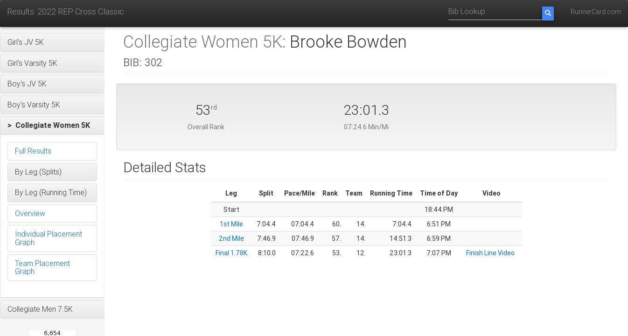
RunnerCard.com (596, 11)
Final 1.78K (231, 253)
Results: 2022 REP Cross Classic (65, 11)
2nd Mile (231, 238)
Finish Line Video (490, 253)
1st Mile (231, 224)
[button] (52, 42)
